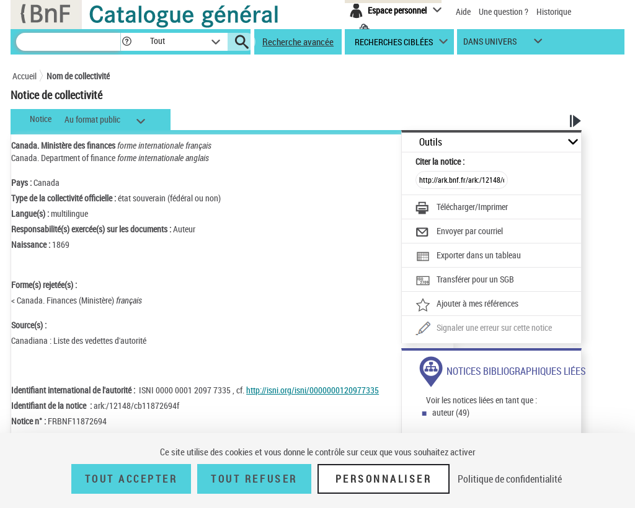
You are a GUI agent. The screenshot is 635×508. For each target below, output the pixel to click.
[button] (126, 42)
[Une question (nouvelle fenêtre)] (483, 329)
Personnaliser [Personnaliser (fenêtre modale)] (383, 479)
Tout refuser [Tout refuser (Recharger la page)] (254, 479)
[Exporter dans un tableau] (468, 256)
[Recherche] (68, 42)
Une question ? (503, 11)
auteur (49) (450, 412)
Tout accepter (131, 479)
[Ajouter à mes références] (466, 304)
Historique (553, 11)
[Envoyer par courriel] (459, 232)
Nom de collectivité (78, 76)
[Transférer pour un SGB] (464, 280)
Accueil (24, 76)
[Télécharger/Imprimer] (461, 208)
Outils (430, 142)
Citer (439, 161)
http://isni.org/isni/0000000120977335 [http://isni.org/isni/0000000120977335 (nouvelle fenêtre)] (312, 390)
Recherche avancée (298, 41)
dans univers (490, 44)
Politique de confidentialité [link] (510, 479)
